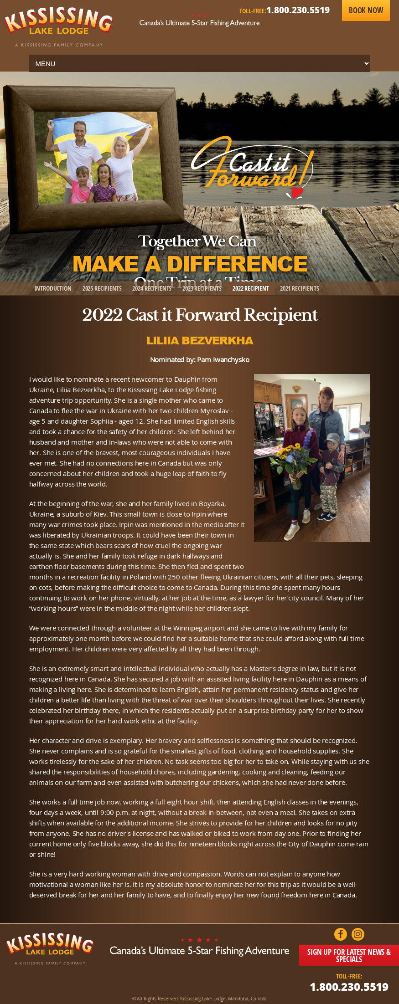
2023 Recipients (202, 288)
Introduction (53, 288)
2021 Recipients (299, 288)
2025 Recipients (102, 288)
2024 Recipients (151, 288)
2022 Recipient (251, 288)
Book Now (366, 10)
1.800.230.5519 (298, 10)
